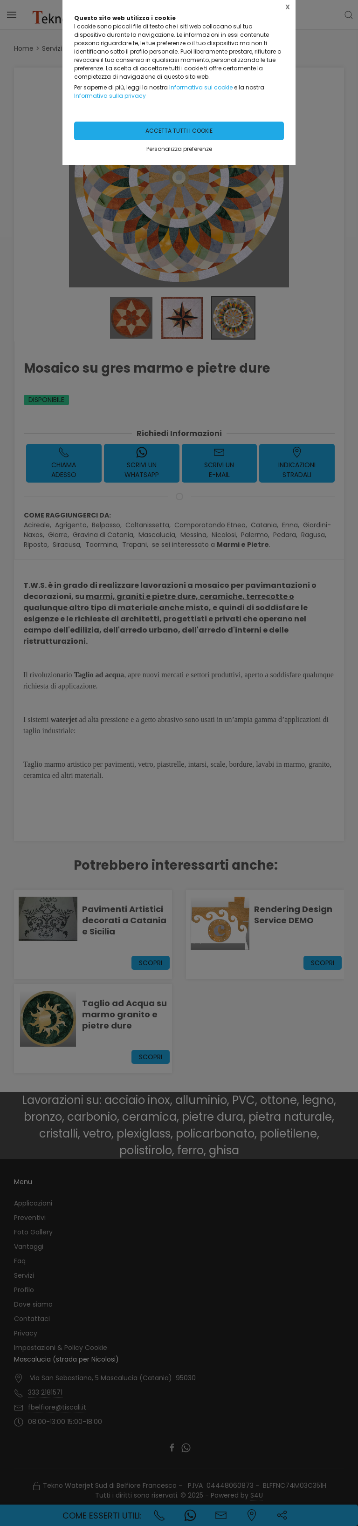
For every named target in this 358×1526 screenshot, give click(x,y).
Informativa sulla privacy (110, 96)
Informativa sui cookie (201, 87)
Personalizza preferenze (179, 149)
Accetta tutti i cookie (179, 131)
